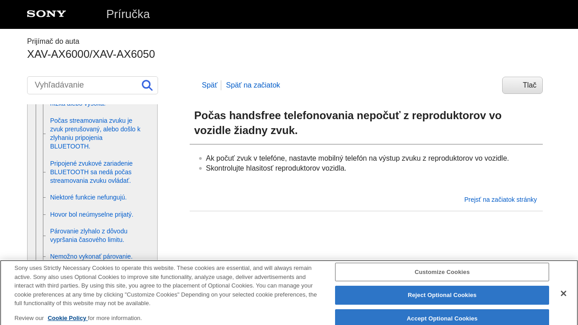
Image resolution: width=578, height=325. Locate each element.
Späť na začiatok (253, 85)
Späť (209, 85)
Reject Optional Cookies (442, 299)
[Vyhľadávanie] (92, 85)
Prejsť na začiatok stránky (500, 199)
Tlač (529, 85)
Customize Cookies (442, 276)
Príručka (128, 14)
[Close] (563, 297)
